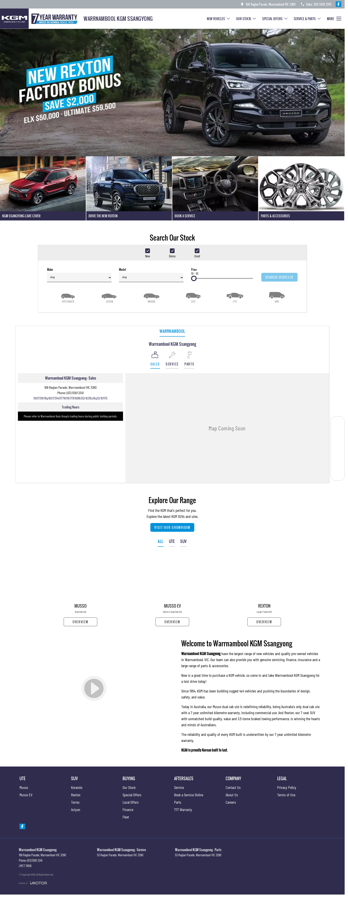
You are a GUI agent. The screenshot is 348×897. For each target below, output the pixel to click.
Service (179, 787)
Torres (75, 802)
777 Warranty (183, 809)
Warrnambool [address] (172, 331)
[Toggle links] (33, 883)
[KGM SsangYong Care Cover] (43, 188)
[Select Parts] (189, 360)
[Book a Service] (338, 423)
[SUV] (193, 296)
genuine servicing (272, 659)
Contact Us (233, 787)
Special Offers (132, 794)
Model (151, 274)
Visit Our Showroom (172, 527)
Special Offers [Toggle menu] (275, 18)
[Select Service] (172, 360)
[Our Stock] (338, 443)
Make (79, 274)
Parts (177, 802)
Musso (23, 787)
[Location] (155, 360)
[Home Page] (40, 19)
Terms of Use (286, 794)
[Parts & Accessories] (301, 188)
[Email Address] (70, 398)
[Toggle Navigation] (334, 18)
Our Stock (129, 787)
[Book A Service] (215, 188)
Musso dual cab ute (226, 706)
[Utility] (235, 296)
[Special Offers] (338, 453)
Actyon (75, 809)
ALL (160, 541)
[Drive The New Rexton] (129, 188)
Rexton (289, 712)
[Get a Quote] (338, 433)
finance (291, 659)
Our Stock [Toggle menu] (246, 18)
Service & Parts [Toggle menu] (307, 18)
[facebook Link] (338, 4)
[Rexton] (264, 590)
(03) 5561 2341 (75, 393)
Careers (231, 802)
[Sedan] (109, 296)
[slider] (194, 278)
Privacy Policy (286, 787)
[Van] (277, 296)
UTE (172, 541)
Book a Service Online (188, 794)
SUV (183, 541)
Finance (128, 809)
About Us (232, 794)
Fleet (126, 816)
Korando (76, 787)
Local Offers (131, 802)
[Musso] (80, 590)
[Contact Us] (268, 4)
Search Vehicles (279, 277)
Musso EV (25, 794)
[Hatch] (68, 296)
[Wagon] (151, 296)
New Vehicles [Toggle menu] (219, 18)
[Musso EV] (172, 590)
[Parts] (338, 464)
